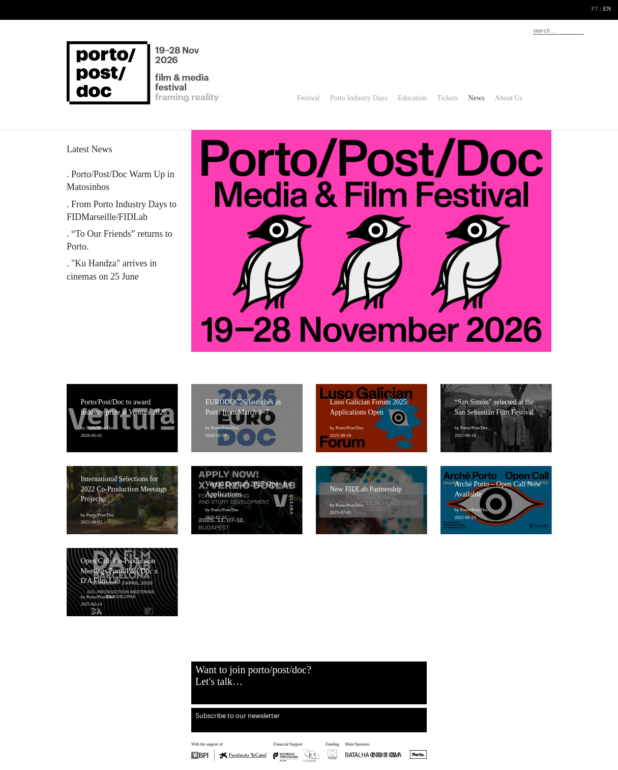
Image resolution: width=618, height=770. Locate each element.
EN (607, 8)
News (476, 98)
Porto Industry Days (359, 98)
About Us (508, 98)
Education (412, 98)
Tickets (447, 98)
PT (594, 8)
